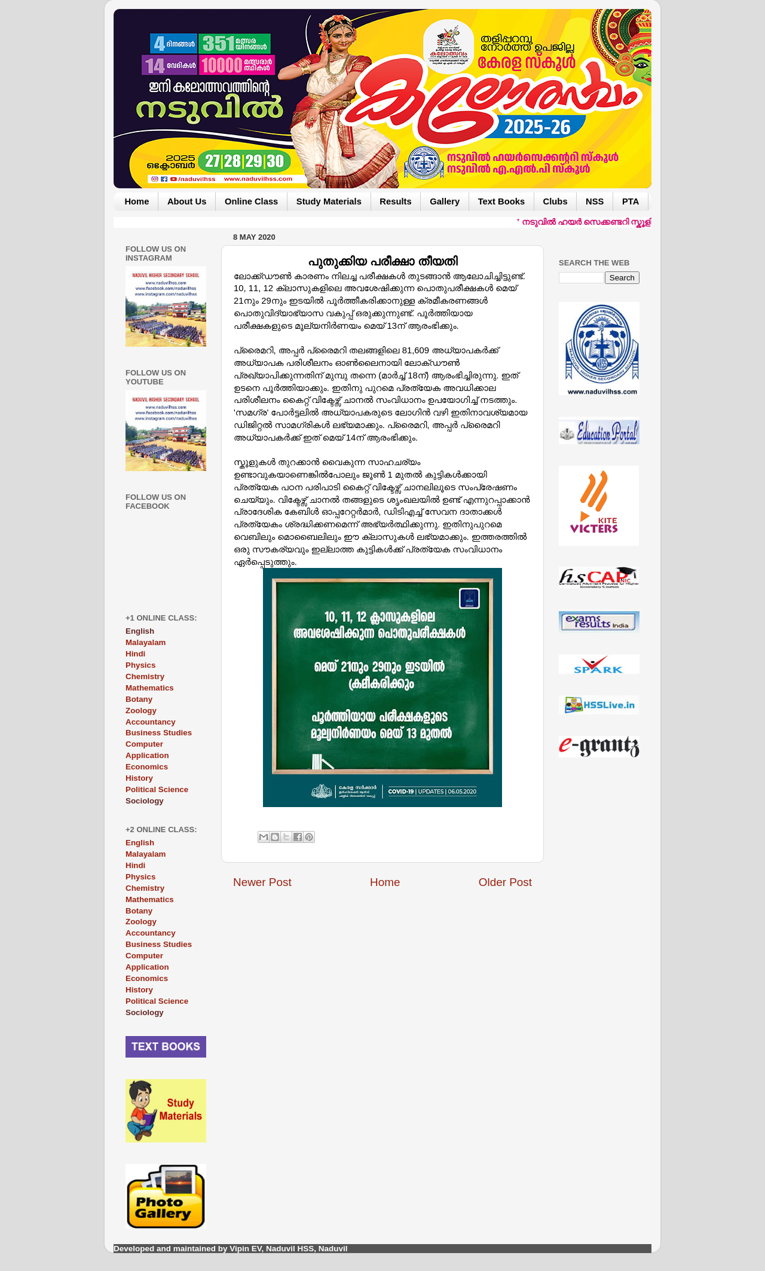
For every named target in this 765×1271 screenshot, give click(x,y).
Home (136, 201)
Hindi (135, 653)
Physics (140, 665)
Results (395, 201)
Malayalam (146, 642)
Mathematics (150, 687)
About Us (187, 201)
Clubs (555, 201)
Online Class (251, 201)
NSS (595, 201)
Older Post (505, 882)
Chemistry (145, 676)
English (140, 842)
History (139, 778)
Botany (139, 699)
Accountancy (151, 721)
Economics (147, 766)
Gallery (445, 201)
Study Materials (329, 201)
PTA (630, 201)
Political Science (157, 789)
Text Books (501, 201)
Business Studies (159, 732)
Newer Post (262, 882)
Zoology (141, 710)
